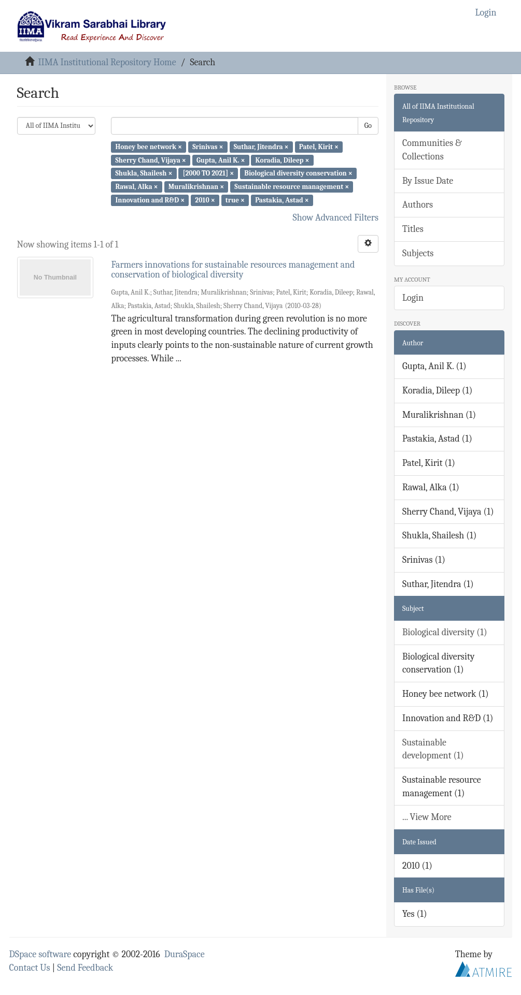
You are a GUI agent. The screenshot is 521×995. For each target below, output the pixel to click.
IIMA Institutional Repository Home (107, 62)
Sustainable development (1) (433, 749)
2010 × (205, 200)
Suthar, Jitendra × (261, 147)
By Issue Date (427, 180)
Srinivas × (207, 147)
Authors (417, 204)
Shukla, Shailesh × (143, 173)
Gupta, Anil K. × (220, 160)
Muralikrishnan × (196, 187)
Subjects (417, 253)
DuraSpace (184, 954)
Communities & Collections (431, 150)
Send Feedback (85, 967)
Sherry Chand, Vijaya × (150, 160)
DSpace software (40, 954)
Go (368, 125)
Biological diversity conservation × (298, 173)
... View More (427, 817)
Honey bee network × (148, 147)
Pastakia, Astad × (282, 200)
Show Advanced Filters (336, 217)
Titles (413, 229)
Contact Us (29, 967)
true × (235, 200)
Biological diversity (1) (444, 632)
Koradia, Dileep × (282, 160)
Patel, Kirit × (319, 147)
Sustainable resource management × (291, 187)
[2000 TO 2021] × (208, 173)
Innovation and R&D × (150, 200)
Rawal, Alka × (136, 187)
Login (413, 297)
